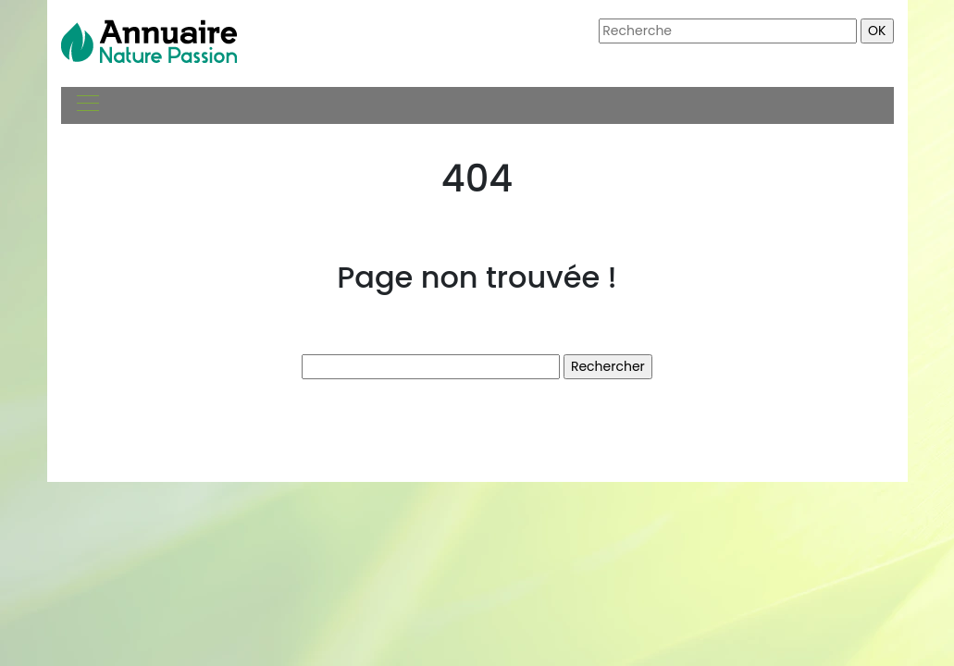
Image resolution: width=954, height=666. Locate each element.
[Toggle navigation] (87, 105)
